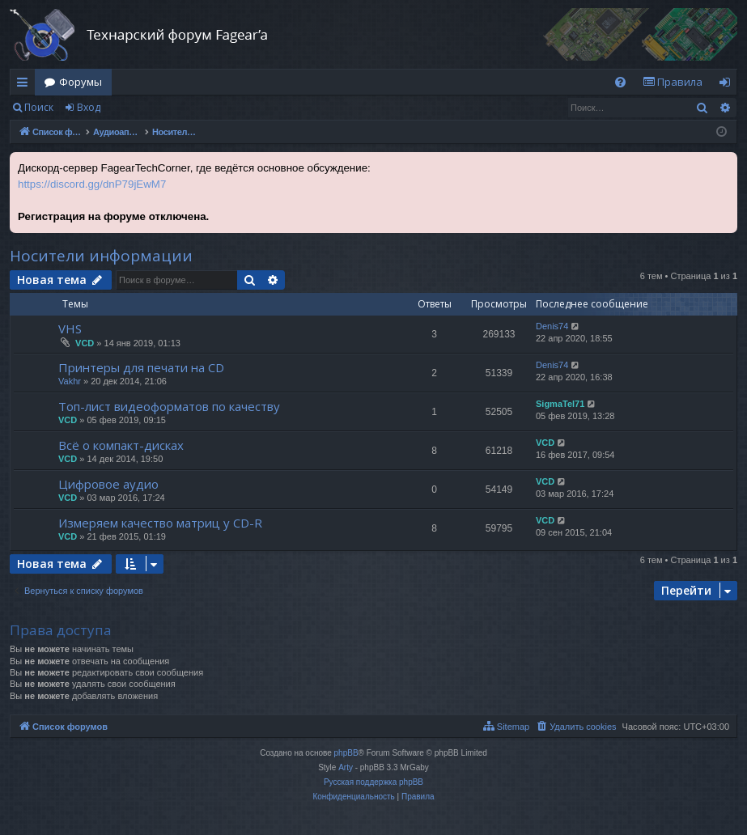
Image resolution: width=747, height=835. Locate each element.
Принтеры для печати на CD (141, 367)
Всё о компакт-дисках (121, 445)
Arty (345, 767)
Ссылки (25, 84)
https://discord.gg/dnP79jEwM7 (92, 184)
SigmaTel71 (560, 404)
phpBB (346, 752)
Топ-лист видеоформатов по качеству (169, 406)
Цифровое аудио (108, 484)
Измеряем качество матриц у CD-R (160, 523)
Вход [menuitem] (728, 84)
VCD (84, 343)
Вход (88, 107)
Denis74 (552, 326)
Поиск (38, 107)
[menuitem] (620, 82)
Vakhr (69, 381)
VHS (70, 328)
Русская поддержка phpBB (373, 782)
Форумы (80, 81)
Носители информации (101, 255)
